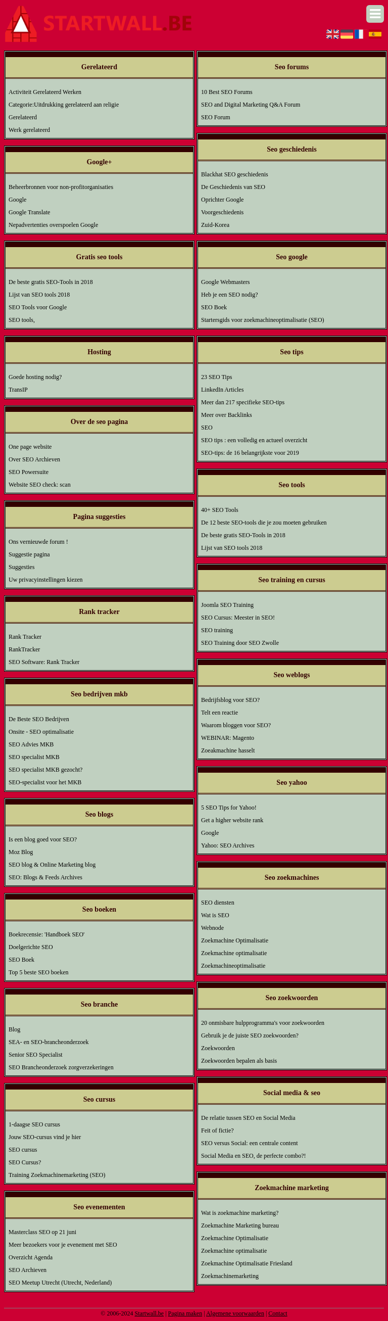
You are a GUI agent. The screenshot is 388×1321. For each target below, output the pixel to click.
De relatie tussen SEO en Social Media (248, 1117)
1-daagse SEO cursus (34, 1124)
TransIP (18, 389)
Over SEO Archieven (34, 459)
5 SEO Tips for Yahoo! (229, 807)
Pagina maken (185, 1313)
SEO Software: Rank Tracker (44, 662)
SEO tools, (22, 319)
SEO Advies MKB (31, 744)
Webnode (212, 927)
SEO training (217, 630)
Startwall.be (149, 1313)
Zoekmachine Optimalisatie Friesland (247, 1263)
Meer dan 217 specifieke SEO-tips (242, 402)
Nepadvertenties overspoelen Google (53, 224)
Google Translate (29, 212)
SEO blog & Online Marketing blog (52, 864)
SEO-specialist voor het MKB (45, 782)
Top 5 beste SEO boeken (38, 972)
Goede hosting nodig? (35, 377)
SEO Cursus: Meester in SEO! (238, 617)
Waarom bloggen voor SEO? (236, 725)
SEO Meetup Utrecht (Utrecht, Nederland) (60, 1282)
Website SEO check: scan (40, 484)
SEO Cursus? (25, 1162)
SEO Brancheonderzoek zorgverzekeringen (61, 1067)
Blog (14, 1029)
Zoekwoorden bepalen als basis (239, 1060)
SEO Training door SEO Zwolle (240, 642)
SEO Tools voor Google (38, 307)
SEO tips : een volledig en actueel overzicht (254, 440)
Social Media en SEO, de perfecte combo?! (253, 1155)
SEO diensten (217, 902)
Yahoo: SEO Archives (227, 845)
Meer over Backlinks (226, 414)
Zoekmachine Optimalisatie (234, 940)
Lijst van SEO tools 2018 (39, 294)
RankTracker (24, 649)
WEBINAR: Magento (227, 737)
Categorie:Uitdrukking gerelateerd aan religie (64, 104)
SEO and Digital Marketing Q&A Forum (250, 104)
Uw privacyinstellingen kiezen (46, 579)
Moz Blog (21, 852)
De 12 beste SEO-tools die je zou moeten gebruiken (264, 522)
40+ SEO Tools (219, 509)
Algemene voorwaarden (235, 1313)
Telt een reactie (219, 712)
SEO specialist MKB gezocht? (45, 769)
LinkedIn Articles (222, 389)
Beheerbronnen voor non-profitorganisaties (61, 187)
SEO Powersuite (28, 472)
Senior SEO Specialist (36, 1054)
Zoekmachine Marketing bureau (240, 1225)
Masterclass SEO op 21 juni (42, 1232)
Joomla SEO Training (227, 604)
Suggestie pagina (29, 554)
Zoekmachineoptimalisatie (233, 965)
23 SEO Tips (216, 377)
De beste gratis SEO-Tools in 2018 (51, 282)
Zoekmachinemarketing (230, 1276)
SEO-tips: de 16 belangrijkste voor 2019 (250, 452)
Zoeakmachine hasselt (228, 750)
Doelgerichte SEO (31, 947)
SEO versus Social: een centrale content (249, 1143)
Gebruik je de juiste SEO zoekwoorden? (250, 1035)
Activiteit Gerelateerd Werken (45, 92)
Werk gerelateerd (29, 129)
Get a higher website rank (232, 820)
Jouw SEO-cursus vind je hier (45, 1137)
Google (17, 199)
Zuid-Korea (215, 224)
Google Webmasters (225, 282)
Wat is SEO (215, 915)
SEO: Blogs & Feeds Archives (45, 877)
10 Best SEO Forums (227, 92)
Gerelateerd (23, 117)
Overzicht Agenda (31, 1257)
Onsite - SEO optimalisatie (41, 731)
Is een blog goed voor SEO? (43, 839)
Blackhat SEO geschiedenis (234, 174)
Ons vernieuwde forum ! (38, 541)
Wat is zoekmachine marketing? (239, 1212)
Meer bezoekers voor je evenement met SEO (63, 1244)
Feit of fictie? (217, 1130)
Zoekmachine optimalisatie (234, 953)
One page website (30, 446)
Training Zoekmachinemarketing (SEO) (57, 1174)
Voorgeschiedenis (222, 212)
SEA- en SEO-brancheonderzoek (49, 1042)
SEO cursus (23, 1149)
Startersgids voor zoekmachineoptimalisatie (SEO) (262, 319)
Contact (277, 1313)
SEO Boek (21, 959)
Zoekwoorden (218, 1048)
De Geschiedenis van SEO (233, 187)
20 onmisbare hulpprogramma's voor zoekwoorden (262, 1022)
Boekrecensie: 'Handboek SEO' (46, 934)
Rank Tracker (25, 636)
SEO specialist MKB (34, 757)
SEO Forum (215, 117)
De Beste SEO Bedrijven (39, 719)
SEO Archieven (27, 1269)
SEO (207, 427)
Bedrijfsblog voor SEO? (230, 699)
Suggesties (21, 567)
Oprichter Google (222, 199)
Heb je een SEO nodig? (229, 294)
